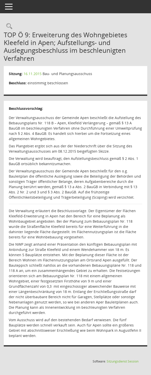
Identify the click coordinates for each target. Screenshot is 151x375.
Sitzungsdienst (122, 361)
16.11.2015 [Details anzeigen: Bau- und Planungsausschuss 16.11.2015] (33, 73)
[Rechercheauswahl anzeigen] (8, 26)
